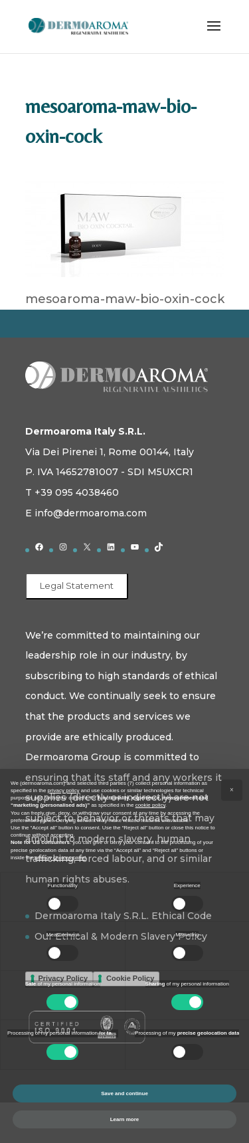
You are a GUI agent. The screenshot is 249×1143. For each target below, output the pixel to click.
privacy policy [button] (64, 790)
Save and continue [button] (124, 1093)
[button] (231, 790)
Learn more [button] (124, 1119)
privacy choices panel (60, 858)
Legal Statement (77, 585)
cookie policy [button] (150, 805)
